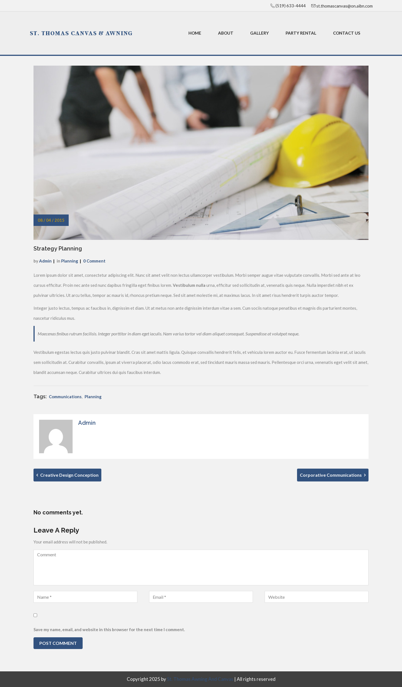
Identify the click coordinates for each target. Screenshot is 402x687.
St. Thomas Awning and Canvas (200, 679)
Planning (69, 260)
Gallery (259, 32)
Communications (65, 396)
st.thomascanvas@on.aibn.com (344, 5)
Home (194, 32)
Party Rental (301, 32)
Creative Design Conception (67, 475)
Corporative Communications (333, 475)
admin (45, 260)
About (225, 32)
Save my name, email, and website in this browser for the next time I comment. (109, 629)
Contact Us (346, 32)
